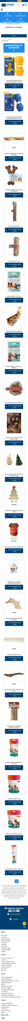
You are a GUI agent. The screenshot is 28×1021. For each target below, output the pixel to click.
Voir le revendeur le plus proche (13, 86)
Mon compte (4, 935)
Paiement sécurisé (5, 967)
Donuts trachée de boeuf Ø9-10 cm (14, 402)
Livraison (3, 960)
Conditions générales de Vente (9, 963)
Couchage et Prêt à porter (7, 989)
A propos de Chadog (6, 965)
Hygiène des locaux (6, 982)
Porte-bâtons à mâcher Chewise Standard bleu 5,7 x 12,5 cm (14, 117)
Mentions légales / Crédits (7, 961)
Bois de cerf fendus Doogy (14, 654)
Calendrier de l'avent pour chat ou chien (14, 511)
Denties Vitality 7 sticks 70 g (14, 296)
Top (24, 925)
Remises (3, 970)
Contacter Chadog (5, 940)
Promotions (4, 942)
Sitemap (3, 951)
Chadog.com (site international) (9, 1005)
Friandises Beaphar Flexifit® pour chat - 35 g (14, 763)
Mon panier (4, 937)
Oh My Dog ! (4, 1009)
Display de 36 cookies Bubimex (14, 331)
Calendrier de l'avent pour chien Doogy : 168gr (14, 438)
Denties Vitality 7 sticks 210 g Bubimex (14, 367)
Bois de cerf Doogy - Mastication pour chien (13, 690)
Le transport (4, 991)
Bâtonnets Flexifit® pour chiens (14, 834)
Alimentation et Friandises (7, 995)
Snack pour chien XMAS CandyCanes (14, 547)
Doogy (2, 1012)
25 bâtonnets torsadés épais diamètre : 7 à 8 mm (14, 726)
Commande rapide (5, 949)
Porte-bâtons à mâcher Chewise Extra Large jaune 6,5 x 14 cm (14, 81)
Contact (15, 919)
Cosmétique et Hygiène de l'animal (10, 981)
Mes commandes (5, 939)
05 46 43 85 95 (15, 914)
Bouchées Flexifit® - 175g (14, 799)
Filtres (14, 36)
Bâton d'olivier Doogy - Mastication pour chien (14, 154)
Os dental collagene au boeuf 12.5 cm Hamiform (14, 190)
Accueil (3, 23)
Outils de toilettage (6, 979)
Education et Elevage (6, 986)
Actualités (3, 944)
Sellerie (3, 984)
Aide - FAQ (3, 969)
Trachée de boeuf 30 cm (14, 226)
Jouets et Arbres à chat (7, 993)
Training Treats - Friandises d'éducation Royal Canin (14, 582)
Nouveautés (4, 946)
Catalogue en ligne (5, 948)
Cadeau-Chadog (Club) (6, 1003)
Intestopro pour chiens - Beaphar (14, 869)
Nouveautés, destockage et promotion (11, 997)
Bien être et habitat (6, 988)
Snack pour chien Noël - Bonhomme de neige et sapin (14, 474)
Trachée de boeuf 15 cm (14, 261)
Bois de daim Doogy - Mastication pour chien (14, 618)
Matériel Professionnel (7, 977)
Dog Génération (5, 1007)
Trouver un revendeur (6, 958)
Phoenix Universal (5, 1010)
